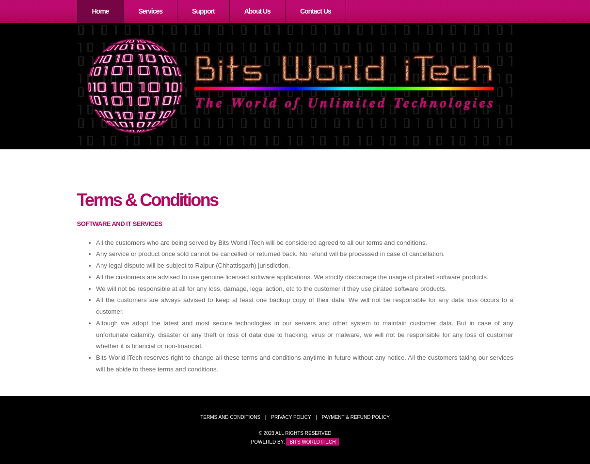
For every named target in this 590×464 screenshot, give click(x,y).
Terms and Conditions (230, 417)
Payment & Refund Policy (356, 417)
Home (100, 11)
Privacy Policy (291, 417)
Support (203, 11)
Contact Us (315, 11)
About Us (257, 11)
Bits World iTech (312, 442)
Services (150, 11)
